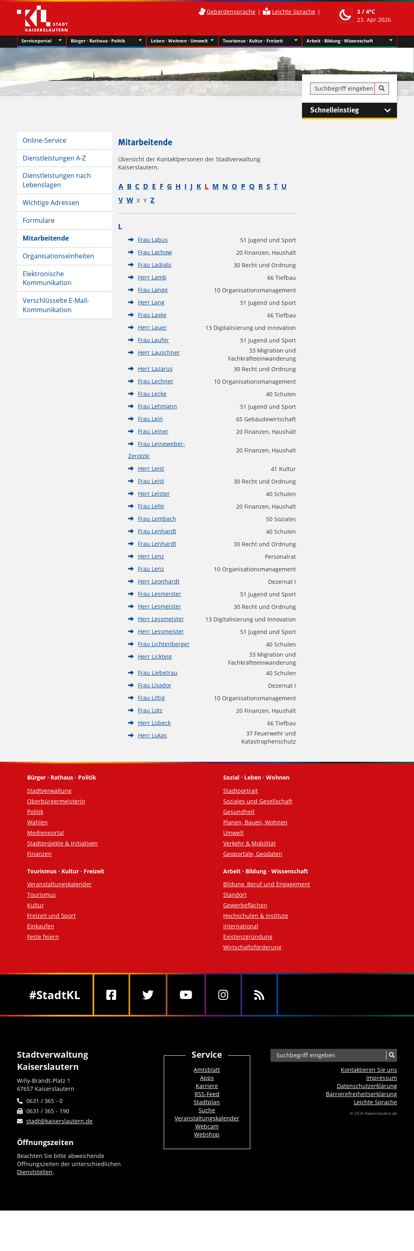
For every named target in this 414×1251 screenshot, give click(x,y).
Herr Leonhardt (159, 581)
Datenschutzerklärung (367, 1086)
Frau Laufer (153, 340)
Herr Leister (154, 493)
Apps (207, 1078)
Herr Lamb (152, 277)
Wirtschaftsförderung (252, 947)
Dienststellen (35, 1172)
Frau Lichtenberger (164, 644)
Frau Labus (153, 239)
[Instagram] (223, 994)
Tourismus (41, 894)
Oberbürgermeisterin (56, 801)
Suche (207, 1110)
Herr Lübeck (154, 723)
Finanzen (39, 854)
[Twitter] (148, 994)
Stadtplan (207, 1102)
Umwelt (233, 833)
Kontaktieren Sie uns (369, 1069)
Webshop (207, 1134)
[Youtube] (186, 994)
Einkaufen (40, 926)
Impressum (381, 1078)
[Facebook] (111, 994)
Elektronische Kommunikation (47, 278)
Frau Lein (150, 419)
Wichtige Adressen (51, 202)
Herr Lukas (152, 735)
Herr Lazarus (155, 368)
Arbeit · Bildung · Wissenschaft (349, 41)
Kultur (35, 905)
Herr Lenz (151, 556)
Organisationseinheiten (58, 255)
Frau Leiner (153, 431)
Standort (235, 894)
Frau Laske (152, 315)
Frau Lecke (152, 393)
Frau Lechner (155, 381)
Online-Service (44, 140)
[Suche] (381, 88)
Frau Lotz (150, 710)
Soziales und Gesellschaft (257, 801)
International (240, 926)
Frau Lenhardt (157, 531)
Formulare (39, 220)
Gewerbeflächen (245, 905)
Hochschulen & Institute (255, 915)
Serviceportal (41, 41)
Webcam (207, 1126)
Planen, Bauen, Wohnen (255, 822)
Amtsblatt (207, 1069)
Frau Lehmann (157, 406)
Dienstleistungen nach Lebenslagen (57, 180)
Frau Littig (151, 698)
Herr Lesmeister (159, 606)
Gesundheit (239, 812)
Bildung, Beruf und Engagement (266, 884)
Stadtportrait (240, 791)
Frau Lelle (151, 506)
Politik (35, 812)
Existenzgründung (247, 936)
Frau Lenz (151, 569)
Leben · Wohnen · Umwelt (182, 41)
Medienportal (45, 833)
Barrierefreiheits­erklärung (361, 1094)
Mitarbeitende (46, 238)
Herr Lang (151, 302)
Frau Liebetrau (157, 672)
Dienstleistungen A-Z (54, 158)
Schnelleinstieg (353, 110)
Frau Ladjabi (154, 264)
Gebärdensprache (231, 11)
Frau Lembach (157, 518)
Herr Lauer (152, 327)
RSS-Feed (207, 1094)
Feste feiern (43, 936)
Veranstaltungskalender (59, 884)
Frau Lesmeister (159, 594)
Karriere (207, 1086)
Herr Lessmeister (161, 619)
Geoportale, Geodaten (252, 854)
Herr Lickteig (155, 656)
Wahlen (37, 822)
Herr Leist (151, 468)
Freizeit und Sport (51, 915)
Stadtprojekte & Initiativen (62, 843)
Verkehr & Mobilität (249, 843)
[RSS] (259, 994)
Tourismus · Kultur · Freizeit (260, 41)
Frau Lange (153, 290)
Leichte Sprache (293, 11)
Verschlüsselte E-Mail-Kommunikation (56, 305)
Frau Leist (151, 481)
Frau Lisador (154, 685)
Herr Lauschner (159, 352)
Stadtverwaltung (49, 791)
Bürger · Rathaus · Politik (106, 41)
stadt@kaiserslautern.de (59, 1121)
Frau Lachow (155, 252)
